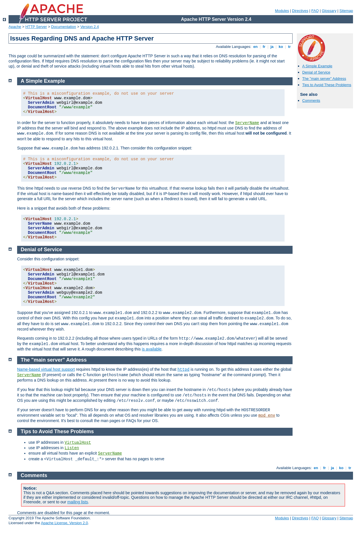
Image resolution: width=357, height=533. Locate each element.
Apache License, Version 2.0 (64, 523)
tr (289, 46)
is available (151, 349)
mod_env (266, 415)
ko (281, 46)
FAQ (315, 11)
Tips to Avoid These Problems (326, 85)
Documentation (63, 27)
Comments (311, 100)
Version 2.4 (89, 27)
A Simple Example (317, 66)
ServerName (247, 123)
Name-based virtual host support (46, 369)
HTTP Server (36, 27)
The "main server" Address (324, 78)
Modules (282, 11)
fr (264, 46)
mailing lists (77, 502)
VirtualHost (78, 442)
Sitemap (346, 11)
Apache (15, 27)
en (255, 46)
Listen (72, 448)
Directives (300, 11)
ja (272, 46)
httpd (183, 369)
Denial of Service (316, 72)
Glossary (329, 11)
